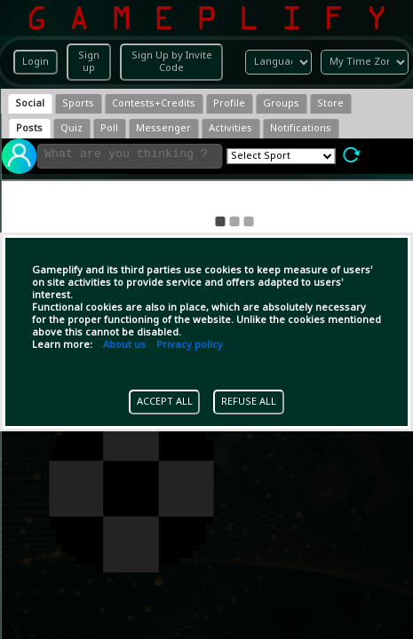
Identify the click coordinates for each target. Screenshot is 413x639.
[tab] (30, 104)
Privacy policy (189, 345)
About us (124, 345)
